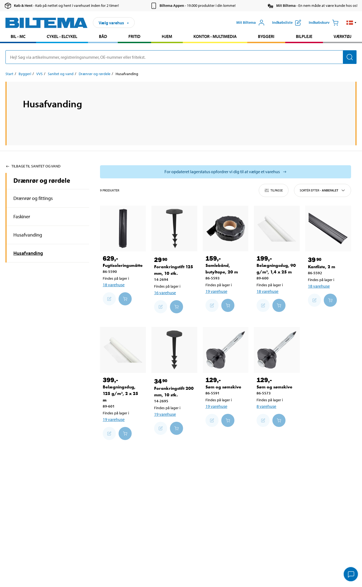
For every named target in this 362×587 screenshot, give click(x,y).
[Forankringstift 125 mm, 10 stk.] (174, 229)
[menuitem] (18, 37)
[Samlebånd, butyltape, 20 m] (226, 229)
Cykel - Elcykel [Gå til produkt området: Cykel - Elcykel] (62, 36)
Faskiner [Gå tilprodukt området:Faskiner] (21, 216)
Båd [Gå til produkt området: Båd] (103, 36)
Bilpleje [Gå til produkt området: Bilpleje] (304, 36)
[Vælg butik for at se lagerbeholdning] (225, 171)
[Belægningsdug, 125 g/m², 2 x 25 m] (123, 350)
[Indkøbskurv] (323, 22)
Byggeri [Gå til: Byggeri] (25, 73)
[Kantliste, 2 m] (328, 229)
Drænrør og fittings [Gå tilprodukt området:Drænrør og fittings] (33, 198)
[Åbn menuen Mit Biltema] (250, 22)
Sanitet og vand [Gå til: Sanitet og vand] (60, 73)
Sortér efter (322, 190)
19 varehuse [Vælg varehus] (216, 291)
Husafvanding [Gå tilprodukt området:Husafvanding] (27, 235)
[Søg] (350, 57)
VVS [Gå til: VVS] (39, 73)
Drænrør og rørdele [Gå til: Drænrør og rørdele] (94, 73)
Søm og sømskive (223, 387)
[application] (351, 575)
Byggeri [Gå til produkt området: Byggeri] (266, 36)
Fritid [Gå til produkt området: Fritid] (134, 36)
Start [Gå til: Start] (9, 73)
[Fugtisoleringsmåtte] (123, 229)
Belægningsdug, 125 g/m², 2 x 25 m (120, 393)
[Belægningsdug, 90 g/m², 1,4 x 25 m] (277, 229)
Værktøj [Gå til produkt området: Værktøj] (342, 36)
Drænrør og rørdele (41, 180)
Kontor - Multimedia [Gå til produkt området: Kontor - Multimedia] (215, 36)
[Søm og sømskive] (226, 350)
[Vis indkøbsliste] (286, 22)
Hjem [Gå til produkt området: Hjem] (167, 36)
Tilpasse (273, 190)
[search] (181, 57)
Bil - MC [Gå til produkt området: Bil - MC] (18, 36)
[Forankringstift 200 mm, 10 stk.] (174, 350)
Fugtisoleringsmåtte (123, 265)
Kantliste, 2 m (321, 267)
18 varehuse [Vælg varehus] (114, 284)
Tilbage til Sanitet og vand (32, 166)
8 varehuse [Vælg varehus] (266, 406)
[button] (351, 22)
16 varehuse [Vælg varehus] (165, 292)
